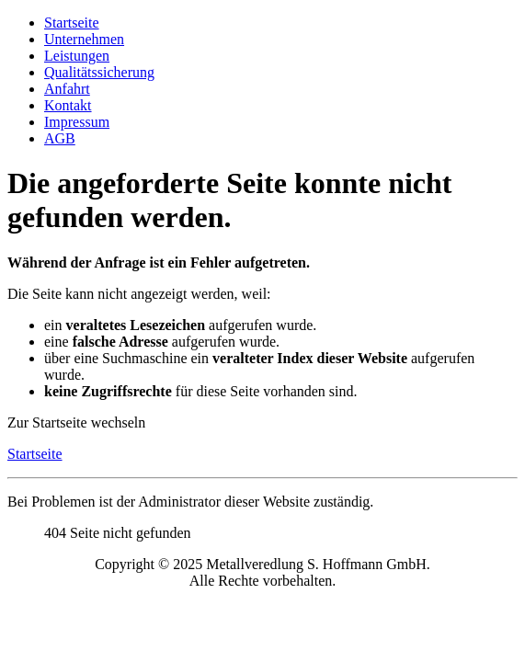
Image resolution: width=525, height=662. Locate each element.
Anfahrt (67, 89)
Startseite (71, 22)
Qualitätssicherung (99, 72)
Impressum (76, 122)
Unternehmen (84, 39)
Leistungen (76, 55)
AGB (59, 138)
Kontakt (68, 105)
